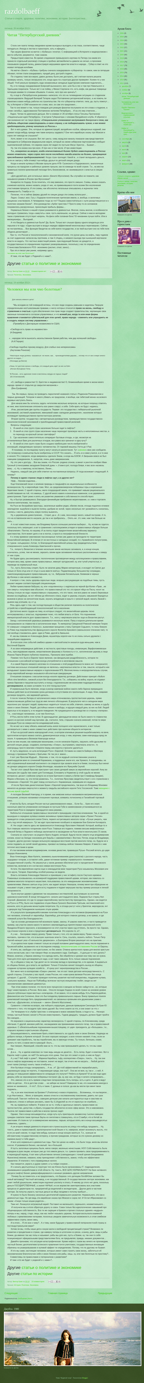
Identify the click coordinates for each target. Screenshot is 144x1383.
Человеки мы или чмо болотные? (20, 253)
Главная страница (58, 1293)
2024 (122, 40)
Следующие (11, 1293)
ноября (125, 90)
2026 (122, 33)
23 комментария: (38, 1282)
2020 (122, 55)
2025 (122, 37)
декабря (125, 86)
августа (125, 142)
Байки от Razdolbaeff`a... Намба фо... (128, 123)
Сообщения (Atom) (25, 1298)
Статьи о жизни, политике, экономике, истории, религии (127, 183)
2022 (122, 47)
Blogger (85, 1378)
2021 (122, 51)
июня (124, 150)
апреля (125, 157)
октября (125, 93)
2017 (122, 65)
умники (82, 450)
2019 (122, 58)
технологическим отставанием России (79, 946)
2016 (122, 69)
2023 (122, 44)
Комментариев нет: (39, 271)
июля (124, 146)
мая (123, 153)
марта (124, 160)
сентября (126, 139)
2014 (122, 76)
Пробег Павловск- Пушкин (128, 108)
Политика (18, 275)
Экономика (26, 275)
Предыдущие (105, 1293)
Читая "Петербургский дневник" (34, 35)
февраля (125, 164)
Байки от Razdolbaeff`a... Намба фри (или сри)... (129, 131)
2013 (122, 80)
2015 (122, 72)
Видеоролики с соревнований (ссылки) (128, 115)
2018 (122, 62)
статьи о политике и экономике (51, 263)
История (17, 1285)
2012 (122, 83)
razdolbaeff (22, 11)
